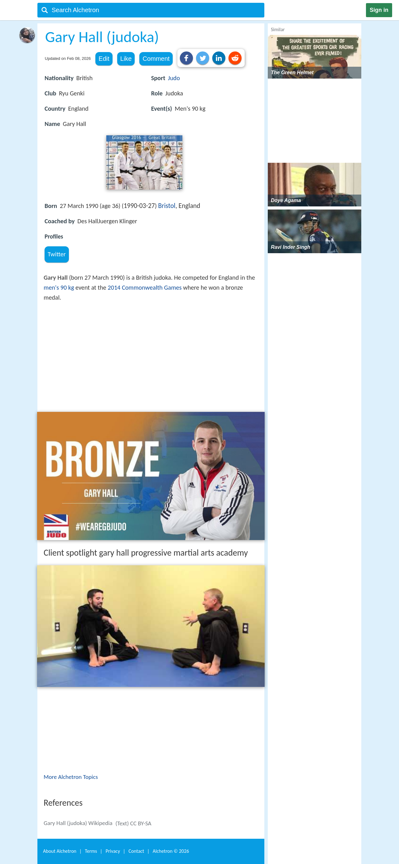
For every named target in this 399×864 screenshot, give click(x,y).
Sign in (379, 10)
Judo (174, 78)
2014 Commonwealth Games (144, 287)
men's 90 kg (59, 287)
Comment (156, 58)
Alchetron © (171, 851)
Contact (136, 851)
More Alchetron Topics (71, 776)
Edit (104, 58)
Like (126, 58)
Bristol (166, 206)
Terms (91, 851)
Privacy (113, 851)
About (59, 851)
